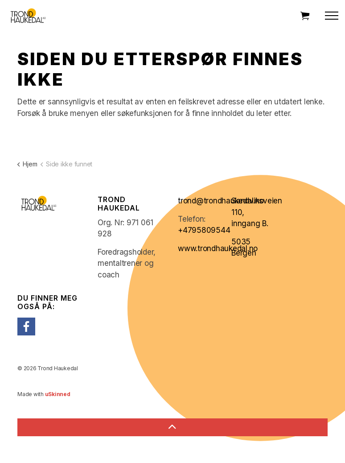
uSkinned (57, 394)
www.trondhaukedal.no (218, 248)
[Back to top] (172, 427)
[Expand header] (331, 15)
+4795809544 (204, 230)
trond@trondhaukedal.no (221, 200)
